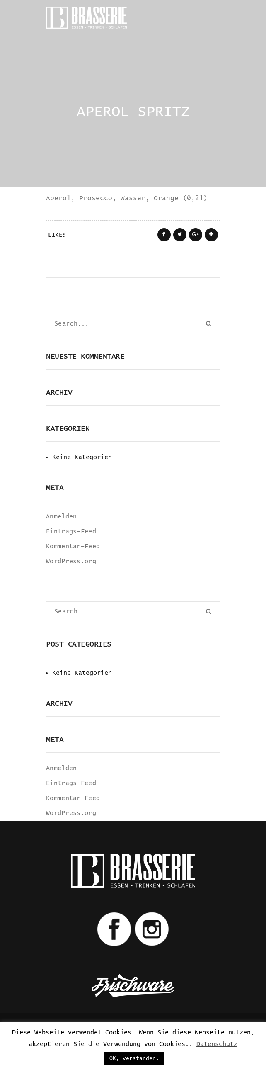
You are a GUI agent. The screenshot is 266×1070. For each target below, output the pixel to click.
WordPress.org (71, 561)
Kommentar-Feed (73, 546)
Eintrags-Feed (71, 531)
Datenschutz (216, 1044)
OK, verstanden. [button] (134, 1058)
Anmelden (61, 516)
